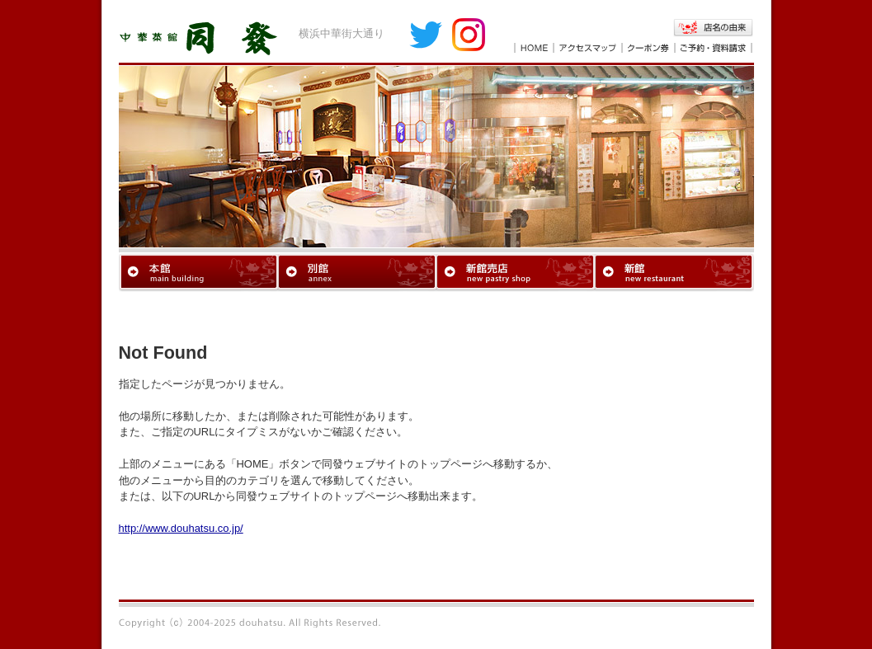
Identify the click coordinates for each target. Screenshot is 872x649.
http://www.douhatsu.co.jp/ (181, 528)
